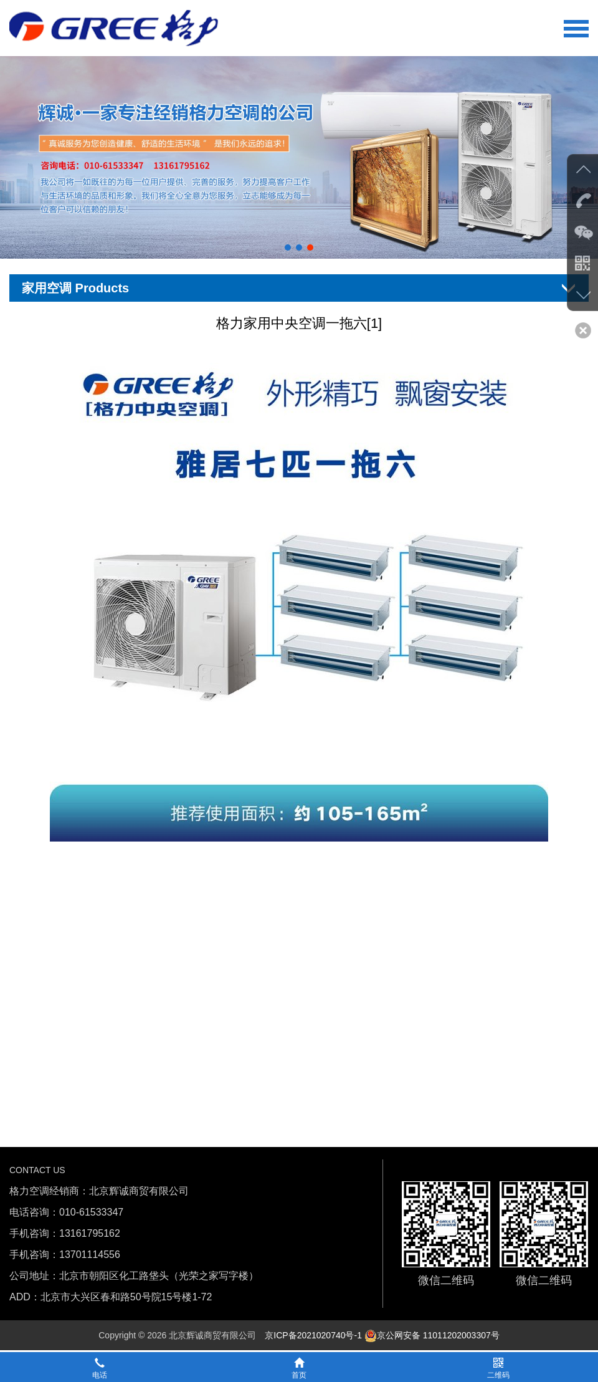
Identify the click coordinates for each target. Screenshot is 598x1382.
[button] (288, 247)
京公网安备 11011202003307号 (432, 1335)
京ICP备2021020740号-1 (313, 1335)
